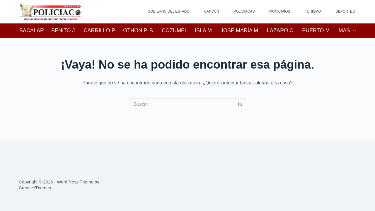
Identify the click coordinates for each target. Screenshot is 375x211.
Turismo (313, 11)
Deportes (345, 11)
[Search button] (240, 104)
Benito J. (63, 30)
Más (348, 30)
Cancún (211, 11)
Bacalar (31, 30)
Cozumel (175, 30)
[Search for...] (181, 104)
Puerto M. (316, 30)
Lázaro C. (281, 30)
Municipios (279, 11)
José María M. (240, 30)
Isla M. (204, 30)
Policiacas (244, 11)
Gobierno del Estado (169, 11)
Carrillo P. (100, 30)
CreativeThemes (35, 187)
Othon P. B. (138, 30)
